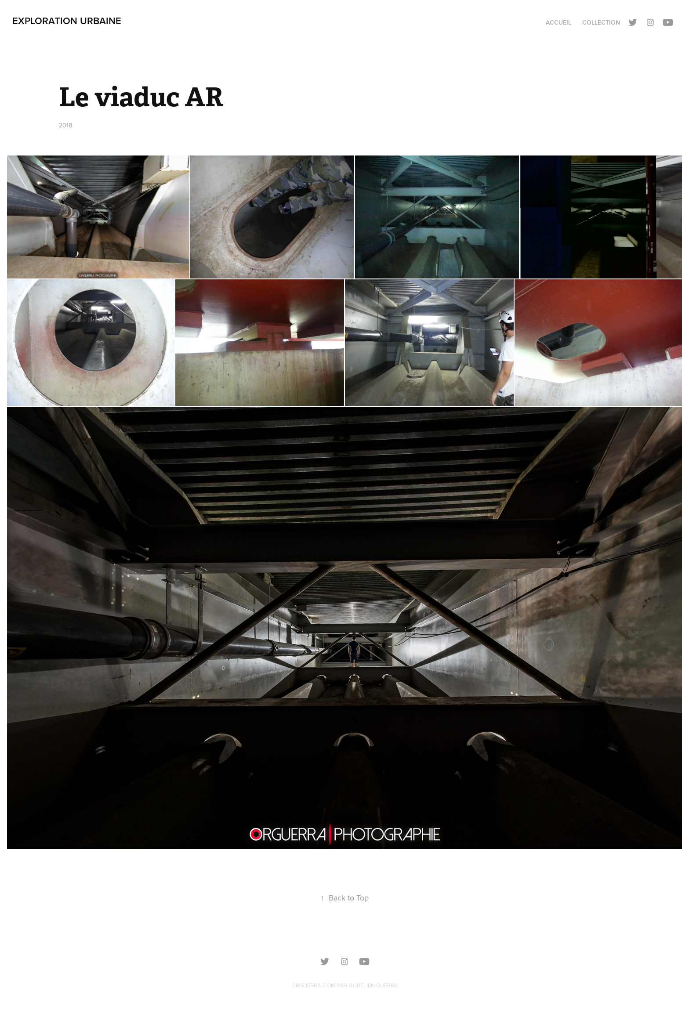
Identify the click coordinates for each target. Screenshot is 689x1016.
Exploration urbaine (66, 21)
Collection (601, 22)
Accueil (558, 22)
